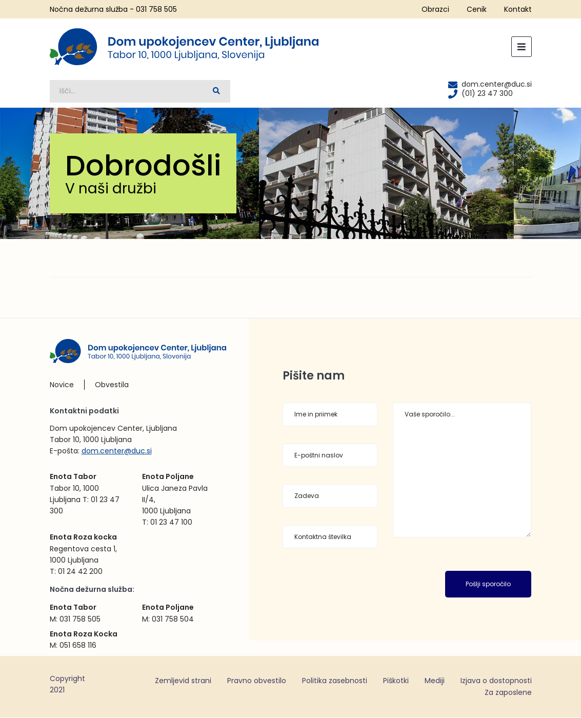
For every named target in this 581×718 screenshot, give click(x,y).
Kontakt (518, 9)
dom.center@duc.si (117, 451)
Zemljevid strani (183, 680)
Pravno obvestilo (256, 680)
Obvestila (112, 385)
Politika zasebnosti (334, 680)
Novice (62, 385)
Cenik (477, 9)
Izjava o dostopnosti (496, 680)
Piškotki (396, 680)
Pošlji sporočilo (488, 584)
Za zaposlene (508, 693)
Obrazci (435, 9)
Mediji (435, 680)
